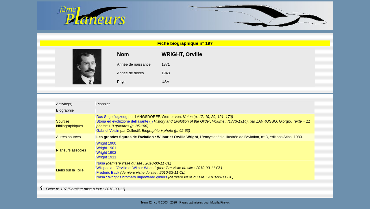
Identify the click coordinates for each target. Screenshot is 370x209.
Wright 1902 (106, 152)
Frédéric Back (107, 172)
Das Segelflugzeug (111, 116)
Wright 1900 (106, 143)
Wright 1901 (106, 148)
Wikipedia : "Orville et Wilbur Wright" (126, 168)
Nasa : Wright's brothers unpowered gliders (131, 177)
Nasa (100, 163)
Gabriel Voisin (107, 130)
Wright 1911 (106, 157)
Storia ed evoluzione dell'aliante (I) (124, 121)
